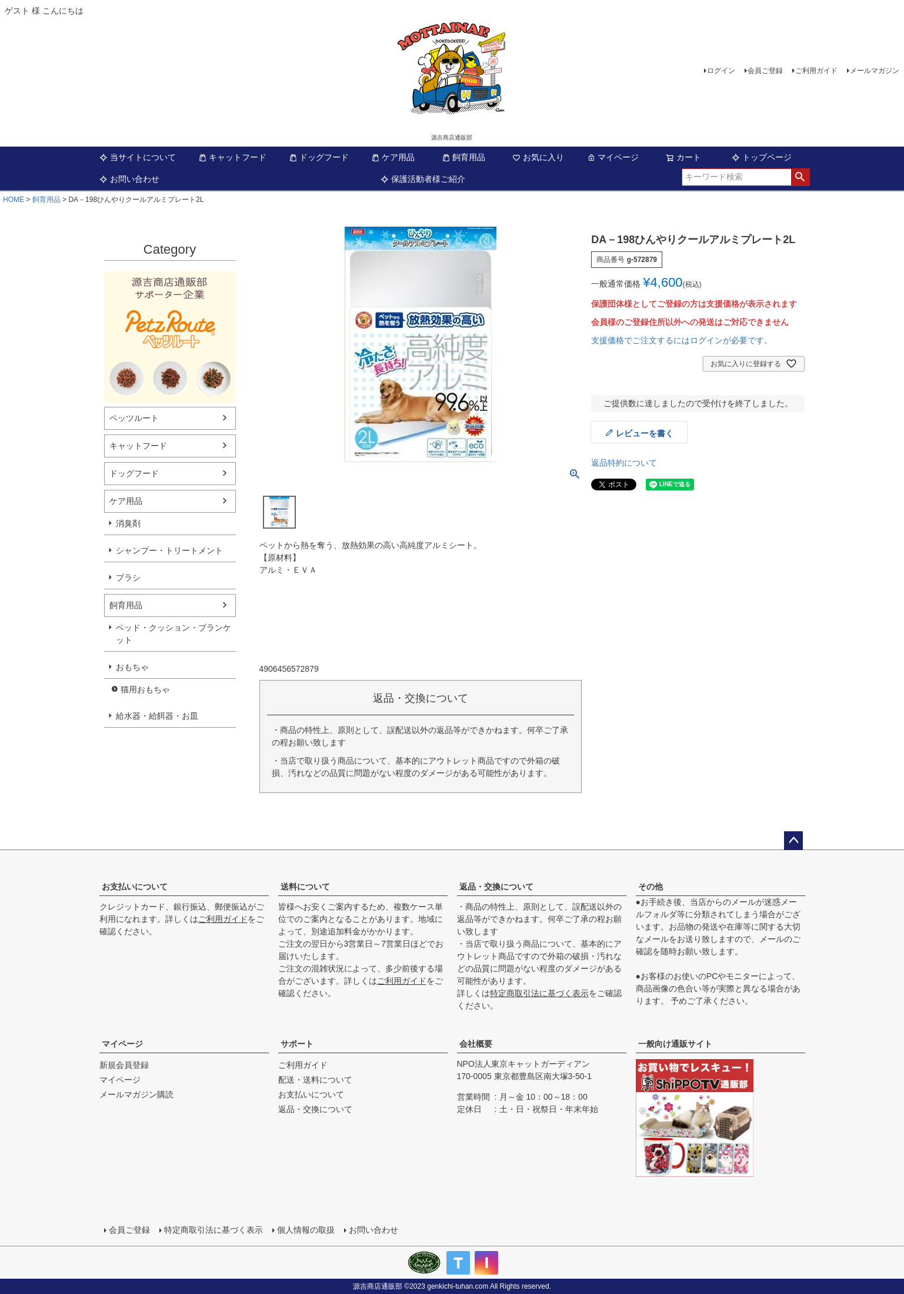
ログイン (721, 71)
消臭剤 (128, 523)
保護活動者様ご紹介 (423, 179)
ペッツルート (134, 418)
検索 (800, 177)
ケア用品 (393, 157)
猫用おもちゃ (145, 689)
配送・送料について (315, 1079)
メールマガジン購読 (136, 1094)
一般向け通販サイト (675, 1044)
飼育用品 (463, 157)
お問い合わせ (129, 179)
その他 (650, 886)
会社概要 (475, 1044)
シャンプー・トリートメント (169, 550)
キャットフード (232, 157)
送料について (305, 886)
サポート (297, 1044)
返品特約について (624, 462)
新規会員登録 (124, 1065)
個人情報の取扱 (306, 1230)
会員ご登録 (765, 71)
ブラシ (128, 577)
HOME (13, 199)
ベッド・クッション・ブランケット (173, 634)
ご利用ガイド (816, 71)
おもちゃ (132, 667)
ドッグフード (319, 157)
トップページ (762, 157)
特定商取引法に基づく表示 (539, 993)
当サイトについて (137, 157)
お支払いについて (135, 886)
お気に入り (538, 157)
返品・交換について (496, 886)
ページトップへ (793, 840)
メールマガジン (874, 71)
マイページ (613, 157)
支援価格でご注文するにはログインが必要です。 (681, 340)
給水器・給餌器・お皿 (157, 716)
